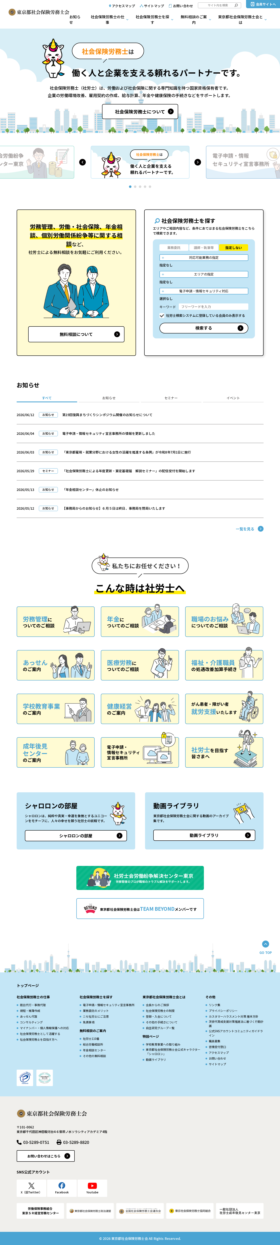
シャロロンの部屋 (76, 836)
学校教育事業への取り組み (163, 1044)
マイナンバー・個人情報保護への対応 (44, 1028)
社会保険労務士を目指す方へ (38, 1039)
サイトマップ (154, 5)
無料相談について (76, 334)
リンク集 (214, 1005)
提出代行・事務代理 (33, 1005)
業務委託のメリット (96, 1011)
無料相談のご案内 (194, 19)
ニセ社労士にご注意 (96, 1016)
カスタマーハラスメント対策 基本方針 (233, 1016)
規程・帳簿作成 (30, 1011)
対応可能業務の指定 (204, 257)
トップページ (28, 985)
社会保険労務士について (140, 111)
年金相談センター (94, 1050)
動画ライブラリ (204, 835)
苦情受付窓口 (217, 1047)
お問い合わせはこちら (44, 1156)
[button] (82, 162)
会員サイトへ (266, 4)
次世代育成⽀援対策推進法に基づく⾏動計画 (236, 1023)
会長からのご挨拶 (157, 1005)
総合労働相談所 (93, 1044)
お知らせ (74, 19)
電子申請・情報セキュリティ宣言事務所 (109, 1005)
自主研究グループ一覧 (160, 1028)
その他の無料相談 (94, 1056)
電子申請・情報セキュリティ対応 (203, 290)
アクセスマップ (123, 5)
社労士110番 (91, 1039)
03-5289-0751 (36, 1142)
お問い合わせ (183, 5)
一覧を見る (245, 528)
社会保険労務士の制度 (160, 1011)
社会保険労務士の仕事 (107, 19)
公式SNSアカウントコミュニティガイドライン (236, 1033)
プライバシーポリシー (223, 1011)
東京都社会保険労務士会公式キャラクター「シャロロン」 (173, 1051)
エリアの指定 (204, 274)
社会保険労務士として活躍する (40, 1034)
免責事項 (88, 1022)
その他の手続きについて (162, 1022)
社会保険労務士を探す (152, 19)
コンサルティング (31, 1022)
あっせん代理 (28, 1016)
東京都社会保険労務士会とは (240, 19)
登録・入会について (159, 1016)
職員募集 (214, 1041)
